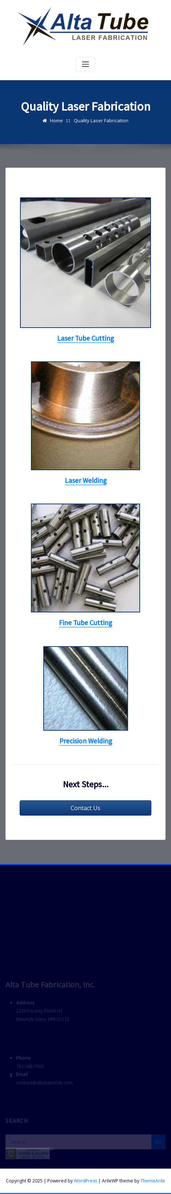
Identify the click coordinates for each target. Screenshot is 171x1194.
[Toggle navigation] (85, 64)
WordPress (85, 1181)
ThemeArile (152, 1181)
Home (56, 120)
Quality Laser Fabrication (101, 120)
